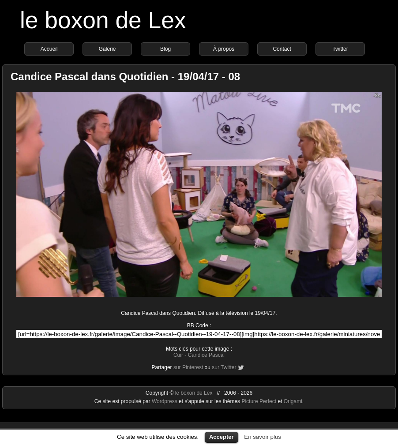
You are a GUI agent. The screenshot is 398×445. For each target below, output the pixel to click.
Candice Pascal (206, 355)
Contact (282, 49)
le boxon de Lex (103, 20)
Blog (165, 49)
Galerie (107, 49)
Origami (293, 401)
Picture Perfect (258, 401)
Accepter (221, 437)
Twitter (340, 49)
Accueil (49, 49)
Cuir (178, 355)
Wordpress (165, 401)
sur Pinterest (188, 367)
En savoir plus (262, 437)
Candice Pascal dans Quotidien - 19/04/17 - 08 (125, 76)
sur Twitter (224, 367)
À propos (223, 49)
